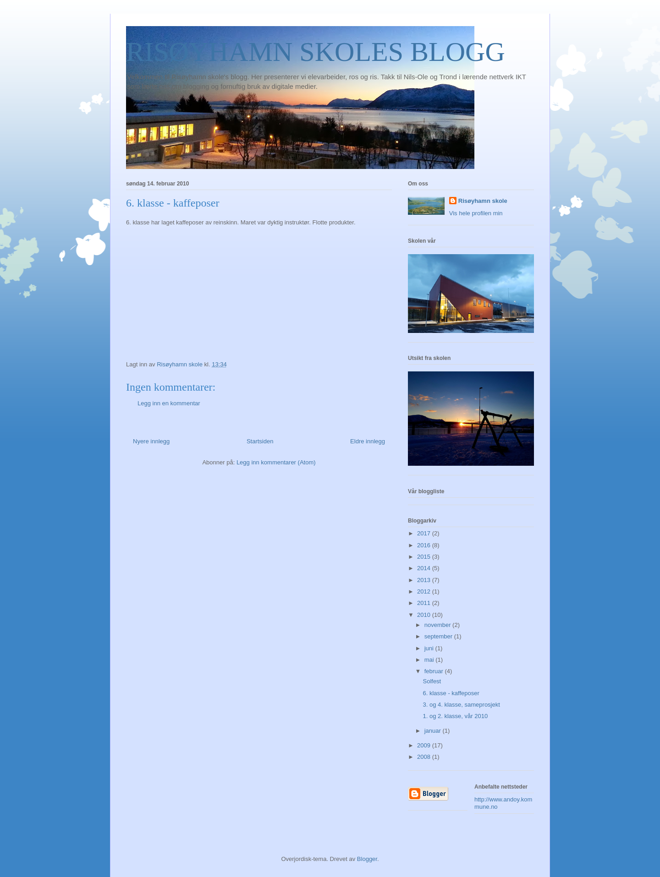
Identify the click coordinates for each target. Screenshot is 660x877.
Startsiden (260, 441)
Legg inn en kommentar (169, 403)
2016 (424, 545)
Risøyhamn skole (482, 200)
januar (433, 730)
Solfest (432, 681)
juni (429, 648)
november (438, 624)
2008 (424, 756)
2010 (424, 614)
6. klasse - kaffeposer (451, 693)
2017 (424, 533)
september (439, 636)
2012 (424, 591)
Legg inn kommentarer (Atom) (276, 462)
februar (434, 671)
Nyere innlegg (151, 441)
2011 (424, 602)
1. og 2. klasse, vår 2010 (455, 716)
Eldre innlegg (367, 441)
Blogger (367, 858)
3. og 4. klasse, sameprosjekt (461, 704)
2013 (424, 580)
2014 (424, 568)
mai (430, 659)
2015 (424, 556)
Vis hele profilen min (476, 213)
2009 (424, 745)
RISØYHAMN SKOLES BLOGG (315, 52)
